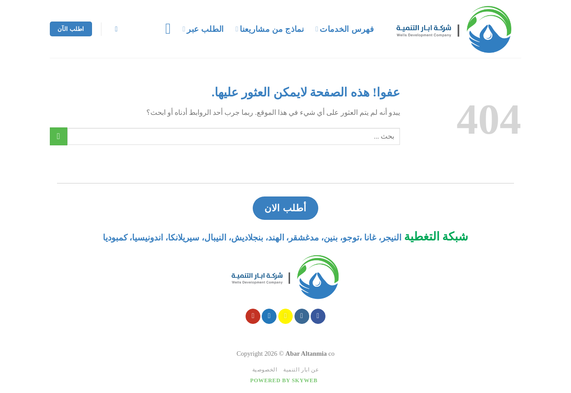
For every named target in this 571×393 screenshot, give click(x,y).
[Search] (114, 29)
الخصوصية (264, 370)
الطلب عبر (203, 29)
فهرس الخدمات (345, 29)
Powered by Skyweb (283, 380)
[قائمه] (163, 28)
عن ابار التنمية (301, 370)
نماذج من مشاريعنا (270, 29)
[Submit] (58, 136)
